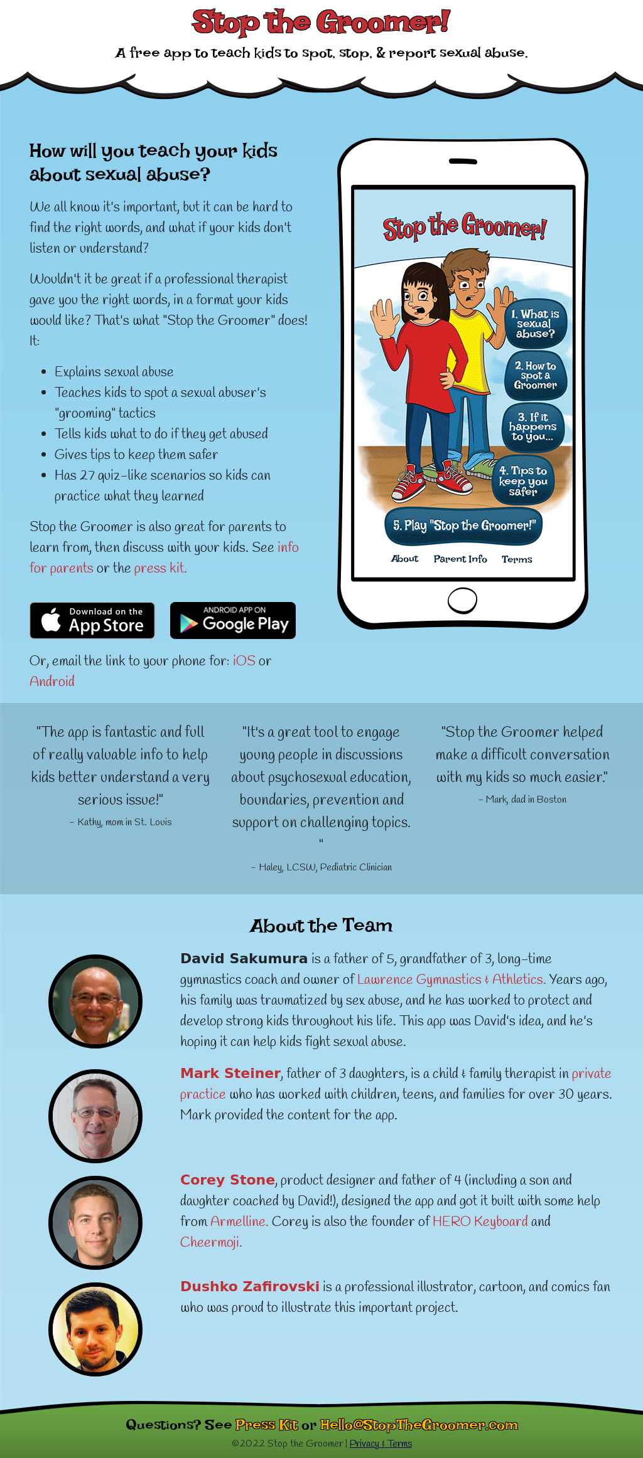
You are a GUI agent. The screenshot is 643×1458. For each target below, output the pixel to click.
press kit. (160, 568)
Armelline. (239, 1222)
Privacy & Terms (381, 1443)
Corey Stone (227, 1180)
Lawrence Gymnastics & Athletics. (451, 980)
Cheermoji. (211, 1242)
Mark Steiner (230, 1073)
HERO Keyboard (480, 1222)
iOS (244, 661)
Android (52, 682)
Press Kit (267, 1428)
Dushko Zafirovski (250, 1286)
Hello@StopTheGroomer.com (419, 1428)
